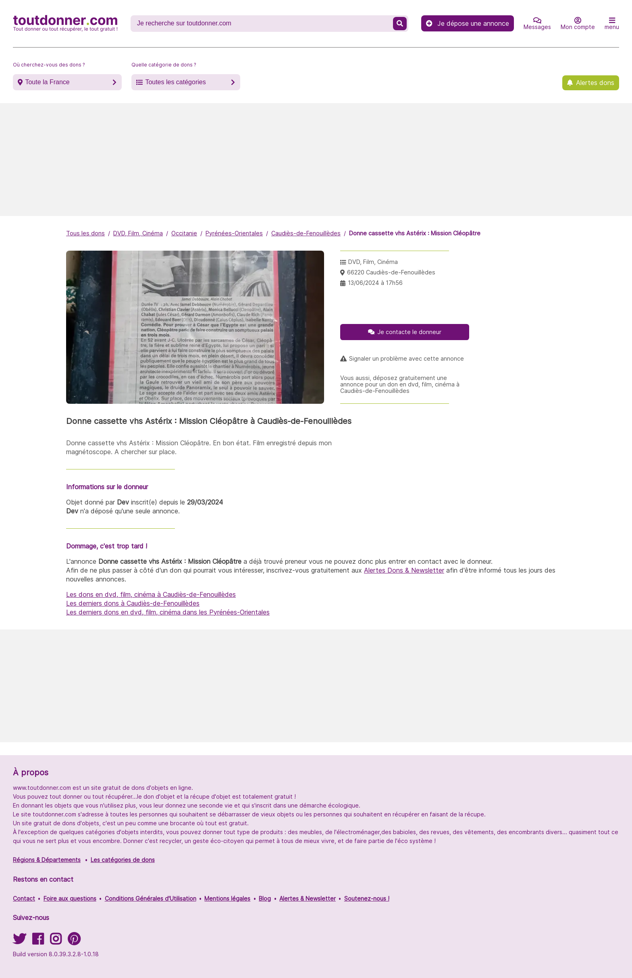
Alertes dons (595, 83)
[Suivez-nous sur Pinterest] (74, 941)
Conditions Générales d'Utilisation (150, 898)
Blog (265, 898)
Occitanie (184, 233)
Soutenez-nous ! (366, 898)
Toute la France (47, 82)
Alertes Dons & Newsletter (404, 570)
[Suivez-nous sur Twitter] (19, 941)
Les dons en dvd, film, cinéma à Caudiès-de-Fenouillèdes (151, 594)
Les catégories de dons (123, 859)
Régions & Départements (47, 859)
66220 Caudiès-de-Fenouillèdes (391, 272)
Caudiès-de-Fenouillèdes (306, 233)
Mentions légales (227, 898)
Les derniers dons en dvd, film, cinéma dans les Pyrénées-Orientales (168, 612)
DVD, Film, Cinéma (138, 233)
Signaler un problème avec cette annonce (406, 358)
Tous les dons (85, 233)
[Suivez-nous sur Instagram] (55, 941)
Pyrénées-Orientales (234, 233)
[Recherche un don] (262, 23)
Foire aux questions (70, 898)
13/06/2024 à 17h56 (375, 282)
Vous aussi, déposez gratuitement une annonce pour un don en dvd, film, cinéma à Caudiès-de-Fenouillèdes (399, 384)
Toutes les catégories (175, 82)
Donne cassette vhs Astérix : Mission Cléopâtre (414, 233)
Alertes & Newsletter (307, 898)
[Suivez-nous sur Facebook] (38, 941)
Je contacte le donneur (409, 331)
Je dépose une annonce (467, 23)
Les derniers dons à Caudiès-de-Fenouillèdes (133, 603)
